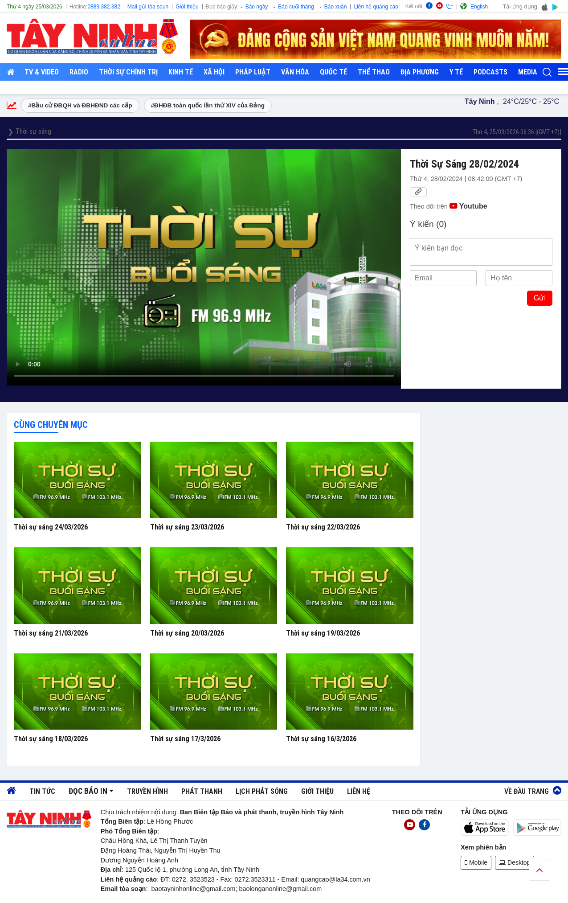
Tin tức (42, 791)
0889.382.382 (103, 7)
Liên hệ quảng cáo (376, 7)
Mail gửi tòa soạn (147, 7)
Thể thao (374, 72)
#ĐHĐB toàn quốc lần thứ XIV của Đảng (208, 105)
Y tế (456, 72)
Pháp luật (252, 72)
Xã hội (214, 72)
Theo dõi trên (448, 206)
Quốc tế (333, 72)
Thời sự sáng (33, 131)
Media (527, 72)
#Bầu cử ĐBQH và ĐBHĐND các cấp (80, 105)
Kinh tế (180, 72)
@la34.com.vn (349, 879)
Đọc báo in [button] (88, 791)
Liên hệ (358, 791)
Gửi (540, 298)
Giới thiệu (187, 7)
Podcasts (490, 72)
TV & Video (42, 72)
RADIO (78, 72)
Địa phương (419, 72)
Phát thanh (201, 791)
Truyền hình (147, 791)
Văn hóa (295, 72)
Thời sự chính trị (128, 72)
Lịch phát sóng (262, 791)
